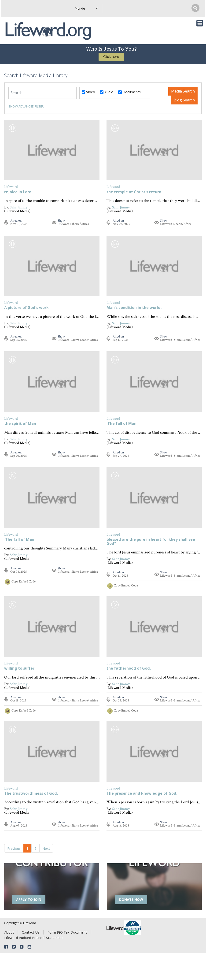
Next (46, 848)
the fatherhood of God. (129, 668)
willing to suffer (19, 668)
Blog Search (184, 100)
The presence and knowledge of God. (142, 793)
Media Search (183, 91)
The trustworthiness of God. (31, 793)
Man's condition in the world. (134, 308)
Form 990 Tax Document (67, 932)
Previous (14, 848)
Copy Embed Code (23, 581)
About (9, 932)
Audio (106, 92)
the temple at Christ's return (134, 192)
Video (88, 92)
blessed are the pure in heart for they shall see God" (151, 542)
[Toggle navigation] (199, 23)
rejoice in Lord (18, 192)
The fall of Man (121, 424)
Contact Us (30, 932)
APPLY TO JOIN (28, 899)
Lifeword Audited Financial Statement (33, 937)
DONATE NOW (131, 899)
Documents (129, 92)
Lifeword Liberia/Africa (73, 224)
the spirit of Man (20, 424)
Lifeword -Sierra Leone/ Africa (78, 340)
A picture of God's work (26, 308)
